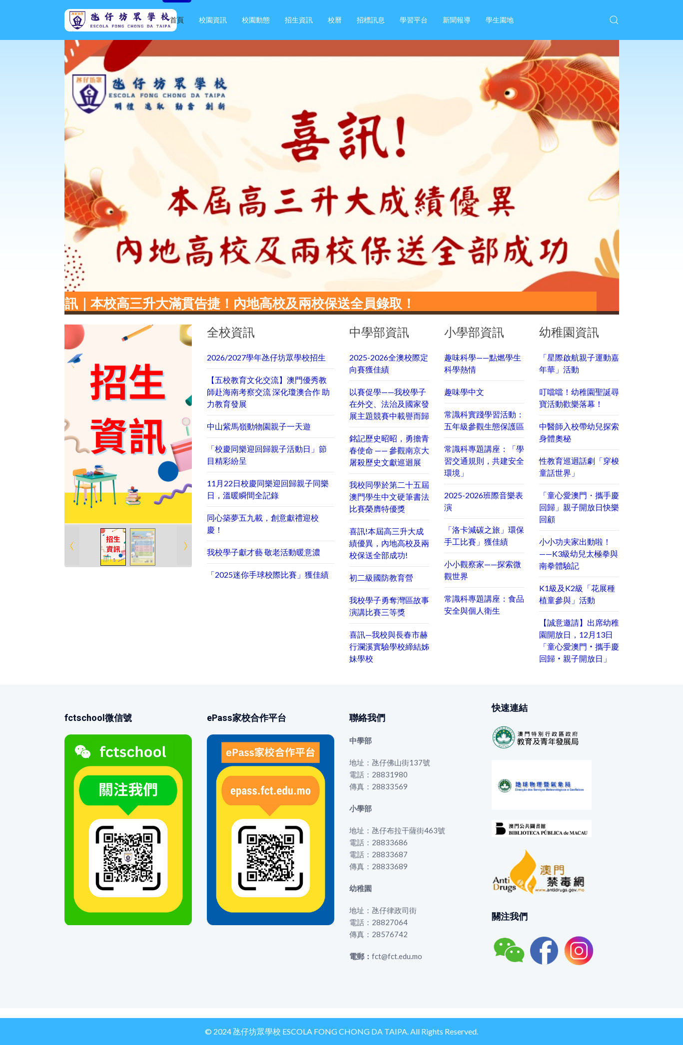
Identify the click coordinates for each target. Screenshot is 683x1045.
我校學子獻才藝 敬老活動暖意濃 (263, 552)
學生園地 (500, 19)
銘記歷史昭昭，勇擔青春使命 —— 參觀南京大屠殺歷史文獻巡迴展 (389, 450)
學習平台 (414, 19)
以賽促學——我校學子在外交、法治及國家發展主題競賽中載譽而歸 (389, 403)
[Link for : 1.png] (128, 424)
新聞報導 (457, 19)
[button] (614, 20)
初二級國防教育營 (381, 577)
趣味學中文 (464, 391)
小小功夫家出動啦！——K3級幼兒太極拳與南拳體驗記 (578, 553)
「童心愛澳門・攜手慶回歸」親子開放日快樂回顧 (579, 507)
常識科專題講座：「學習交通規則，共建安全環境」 (484, 460)
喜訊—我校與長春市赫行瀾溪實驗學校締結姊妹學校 (389, 646)
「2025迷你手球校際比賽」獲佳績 (268, 574)
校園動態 (256, 19)
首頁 (177, 19)
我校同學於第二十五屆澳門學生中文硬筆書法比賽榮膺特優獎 (389, 496)
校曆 (335, 19)
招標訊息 (371, 19)
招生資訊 (299, 19)
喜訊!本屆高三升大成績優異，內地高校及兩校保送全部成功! (389, 543)
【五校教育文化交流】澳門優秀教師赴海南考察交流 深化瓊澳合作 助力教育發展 (268, 391)
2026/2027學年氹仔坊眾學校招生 (266, 357)
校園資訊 (213, 19)
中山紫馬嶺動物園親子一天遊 (259, 426)
